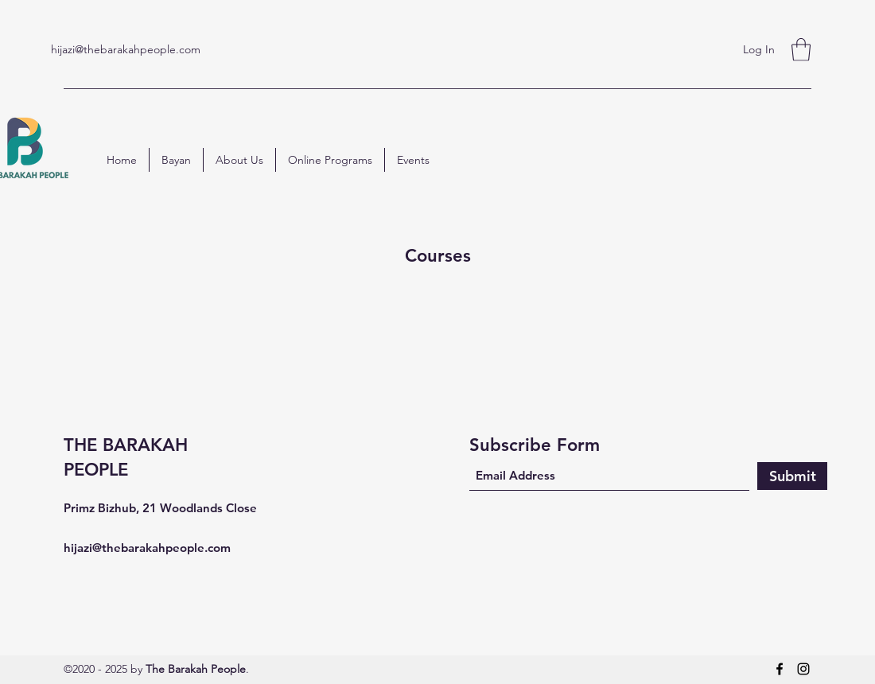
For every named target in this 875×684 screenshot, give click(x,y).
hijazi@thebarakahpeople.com (125, 49)
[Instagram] (803, 669)
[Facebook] (780, 669)
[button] (801, 49)
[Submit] (792, 476)
